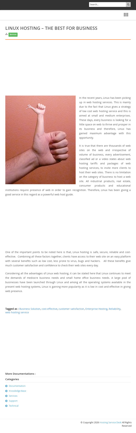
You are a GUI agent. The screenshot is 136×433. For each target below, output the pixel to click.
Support (13, 400)
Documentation (17, 385)
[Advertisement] (68, 71)
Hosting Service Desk (110, 422)
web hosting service (17, 312)
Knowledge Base (17, 390)
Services (13, 34)
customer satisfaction (71, 308)
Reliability (114, 308)
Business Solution (29, 308)
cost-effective (49, 308)
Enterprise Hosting (96, 308)
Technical (13, 405)
